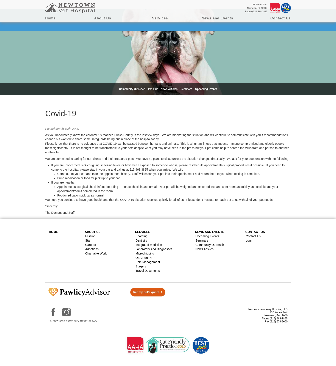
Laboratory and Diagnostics (153, 249)
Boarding (141, 236)
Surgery (140, 266)
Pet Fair (153, 89)
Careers (90, 245)
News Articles (169, 89)
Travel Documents (147, 270)
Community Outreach (132, 89)
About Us (102, 18)
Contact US (255, 232)
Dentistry (141, 240)
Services (160, 18)
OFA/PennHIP (144, 257)
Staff (88, 240)
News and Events (217, 18)
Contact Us (281, 18)
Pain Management (147, 262)
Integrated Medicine (148, 245)
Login (249, 240)
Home (50, 18)
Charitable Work (96, 253)
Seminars (186, 89)
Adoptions (92, 249)
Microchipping (144, 253)
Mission (90, 236)
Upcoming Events (206, 89)
